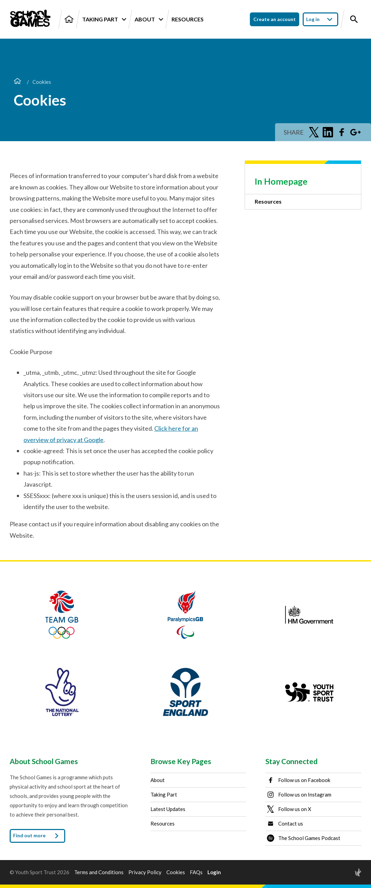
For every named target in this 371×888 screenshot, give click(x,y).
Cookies (175, 872)
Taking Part (104, 19)
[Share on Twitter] (314, 132)
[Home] (69, 19)
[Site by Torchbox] (344, 872)
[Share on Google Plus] (355, 132)
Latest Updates (167, 809)
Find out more (37, 836)
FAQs (196, 872)
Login (214, 872)
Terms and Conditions (99, 872)
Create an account (274, 19)
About (149, 19)
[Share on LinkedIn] (328, 132)
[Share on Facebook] (342, 132)
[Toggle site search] (354, 19)
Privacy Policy (145, 872)
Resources (188, 19)
